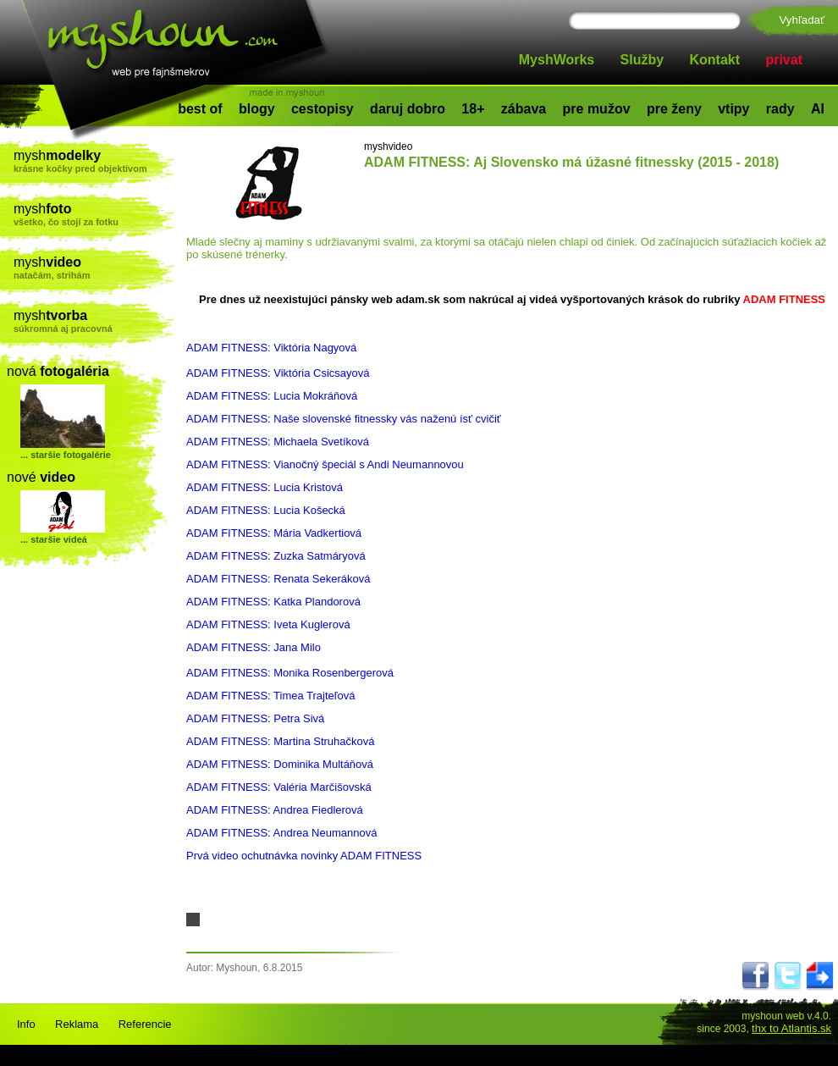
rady (780, 109)
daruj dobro (407, 109)
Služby (642, 59)
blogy (257, 109)
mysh (94, 161)
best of (200, 109)
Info (26, 1024)
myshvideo (388, 146)
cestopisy (322, 109)
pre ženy (674, 109)
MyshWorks (557, 59)
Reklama (76, 1024)
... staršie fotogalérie (65, 455)
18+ (472, 109)
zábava (523, 109)
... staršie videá (53, 539)
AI (817, 109)
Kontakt (715, 59)
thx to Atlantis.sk (791, 1028)
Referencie (145, 1024)
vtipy (733, 109)
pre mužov (597, 109)
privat (783, 59)
